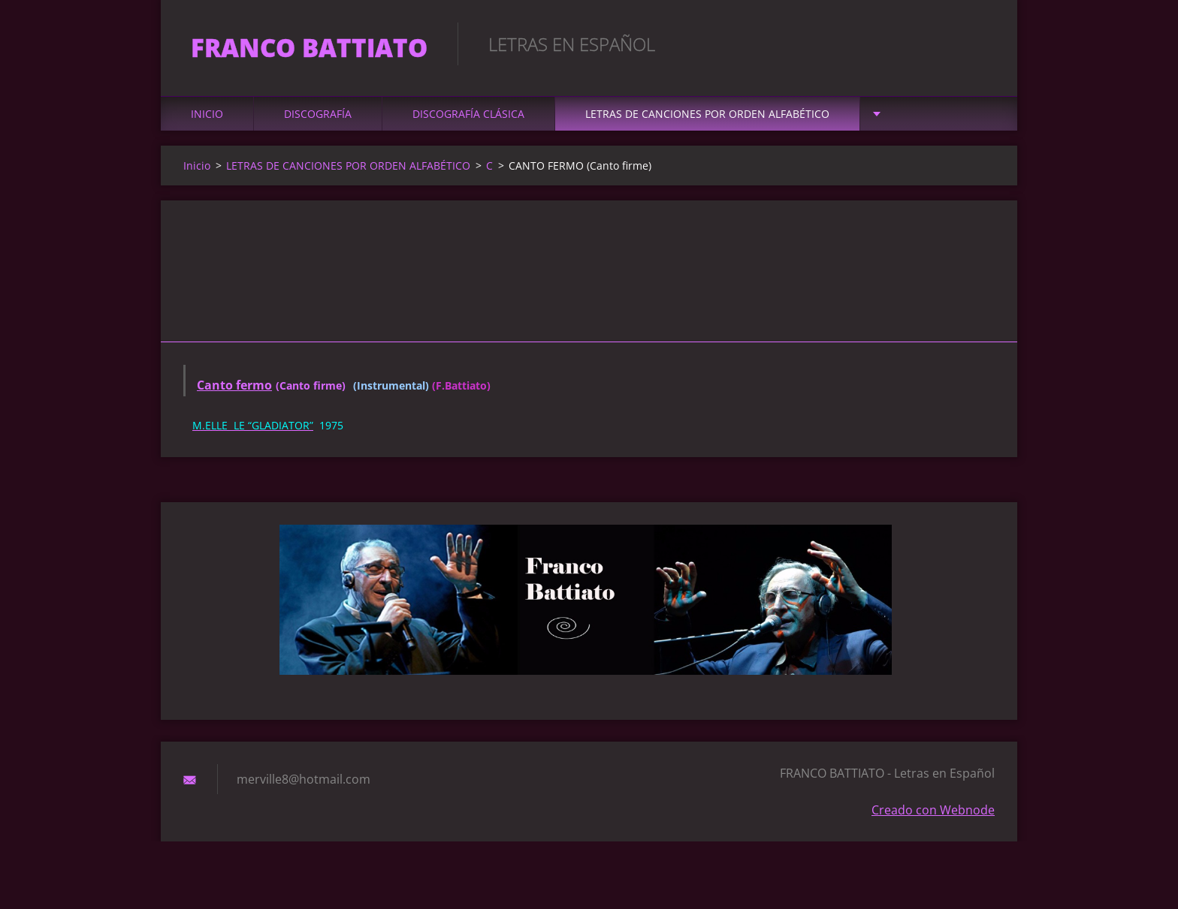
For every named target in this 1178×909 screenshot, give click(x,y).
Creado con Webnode (933, 810)
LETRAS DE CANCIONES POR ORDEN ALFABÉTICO (707, 114)
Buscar (978, 43)
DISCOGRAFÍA (318, 114)
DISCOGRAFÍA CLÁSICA (468, 114)
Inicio (207, 114)
